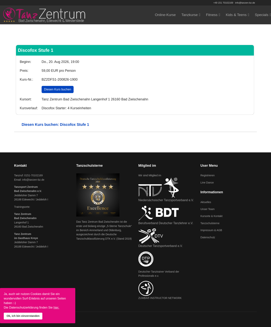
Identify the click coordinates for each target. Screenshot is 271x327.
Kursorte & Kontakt (211, 216)
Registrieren (207, 175)
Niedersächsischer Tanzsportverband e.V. (166, 200)
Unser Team (207, 209)
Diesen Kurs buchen (57, 89)
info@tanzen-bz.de (245, 3)
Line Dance (207, 182)
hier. (56, 307)
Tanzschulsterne (209, 223)
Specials (261, 15)
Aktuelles (205, 202)
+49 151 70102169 (223, 3)
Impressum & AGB (211, 230)
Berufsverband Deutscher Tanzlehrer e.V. (165, 223)
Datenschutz (207, 237)
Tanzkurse (189, 15)
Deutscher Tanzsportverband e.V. (160, 246)
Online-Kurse (165, 15)
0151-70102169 (33, 175)
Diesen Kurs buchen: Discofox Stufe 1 (55, 124)
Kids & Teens (236, 15)
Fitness (212, 15)
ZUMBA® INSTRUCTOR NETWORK (160, 297)
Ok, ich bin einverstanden (23, 315)
